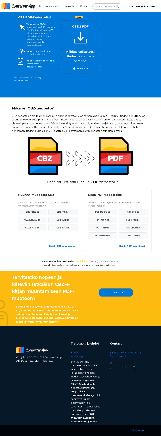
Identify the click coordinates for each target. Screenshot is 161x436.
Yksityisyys (77, 356)
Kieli (123, 366)
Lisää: (141, 6)
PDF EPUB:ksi (133, 228)
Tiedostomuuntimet (49, 6)
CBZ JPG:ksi (63, 212)
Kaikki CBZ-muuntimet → (63, 246)
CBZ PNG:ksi (32, 212)
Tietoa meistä (118, 356)
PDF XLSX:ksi (103, 220)
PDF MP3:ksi (133, 235)
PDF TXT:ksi (102, 228)
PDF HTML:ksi (102, 235)
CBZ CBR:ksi (63, 220)
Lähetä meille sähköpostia (125, 352)
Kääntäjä (84, 6)
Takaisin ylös (137, 430)
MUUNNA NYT (116, 292)
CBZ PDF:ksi (63, 228)
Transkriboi (70, 6)
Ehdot (74, 352)
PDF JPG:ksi (133, 212)
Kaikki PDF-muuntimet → (133, 246)
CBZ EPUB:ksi (32, 228)
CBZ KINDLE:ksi (32, 220)
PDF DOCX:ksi (102, 212)
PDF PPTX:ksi (133, 220)
